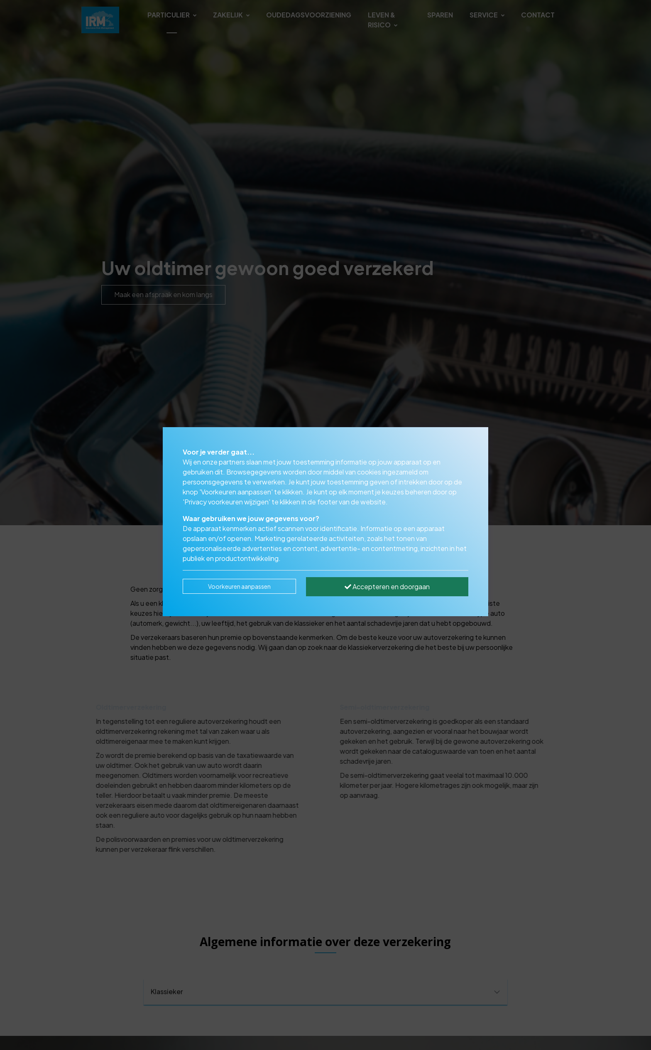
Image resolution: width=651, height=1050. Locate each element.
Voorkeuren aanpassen (239, 586)
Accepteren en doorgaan (387, 586)
